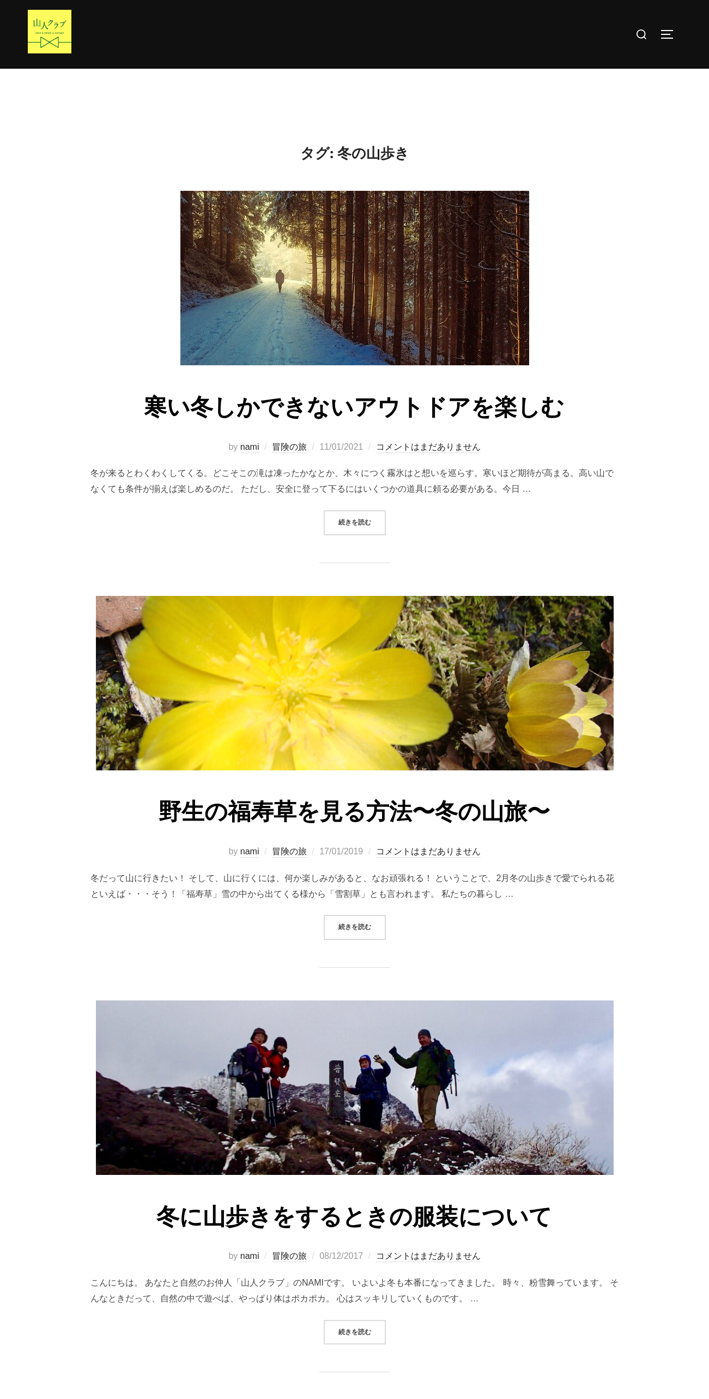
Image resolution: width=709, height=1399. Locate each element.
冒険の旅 (289, 468)
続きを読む (362, 543)
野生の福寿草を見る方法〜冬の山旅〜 (354, 833)
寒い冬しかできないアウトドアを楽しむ (354, 429)
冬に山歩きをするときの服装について (354, 1238)
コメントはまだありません (428, 468)
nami (249, 468)
